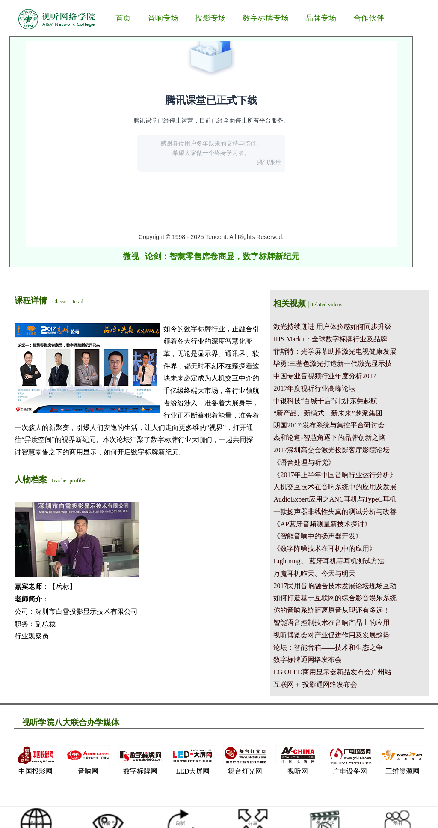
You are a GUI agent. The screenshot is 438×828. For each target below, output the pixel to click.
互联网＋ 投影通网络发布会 (315, 684)
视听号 (108, 823)
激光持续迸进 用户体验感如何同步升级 (332, 326)
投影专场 (210, 18)
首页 (123, 18)
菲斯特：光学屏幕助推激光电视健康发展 (335, 351)
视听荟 (36, 823)
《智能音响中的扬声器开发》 (317, 536)
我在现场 (325, 823)
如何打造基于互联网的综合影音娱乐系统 (335, 597)
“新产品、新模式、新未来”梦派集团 (327, 413)
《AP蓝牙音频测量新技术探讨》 (322, 524)
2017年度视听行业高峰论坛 (314, 388)
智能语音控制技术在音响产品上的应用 (331, 622)
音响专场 (163, 18)
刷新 (180, 823)
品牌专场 (320, 18)
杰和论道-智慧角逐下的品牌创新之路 (329, 437)
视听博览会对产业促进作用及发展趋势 (331, 635)
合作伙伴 (368, 18)
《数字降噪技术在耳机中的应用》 (324, 548)
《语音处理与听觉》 (304, 462)
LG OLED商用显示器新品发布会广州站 (332, 672)
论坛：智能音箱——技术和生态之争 (328, 647)
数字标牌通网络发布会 (307, 659)
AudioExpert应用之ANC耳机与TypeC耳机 (334, 499)
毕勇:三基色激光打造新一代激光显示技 (332, 363)
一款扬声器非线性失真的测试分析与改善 (335, 511)
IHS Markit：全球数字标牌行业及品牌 (330, 339)
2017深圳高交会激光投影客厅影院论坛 (331, 450)
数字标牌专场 (266, 18)
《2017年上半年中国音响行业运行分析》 (335, 474)
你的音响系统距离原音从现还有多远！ (331, 610)
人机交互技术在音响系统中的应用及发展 (335, 486)
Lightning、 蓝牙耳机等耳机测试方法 (328, 561)
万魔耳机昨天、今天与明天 (314, 573)
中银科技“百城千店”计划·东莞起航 (325, 400)
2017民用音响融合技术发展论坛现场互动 (335, 585)
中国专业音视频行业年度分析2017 (324, 376)
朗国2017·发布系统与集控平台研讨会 (329, 425)
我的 (397, 823)
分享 (252, 823)
